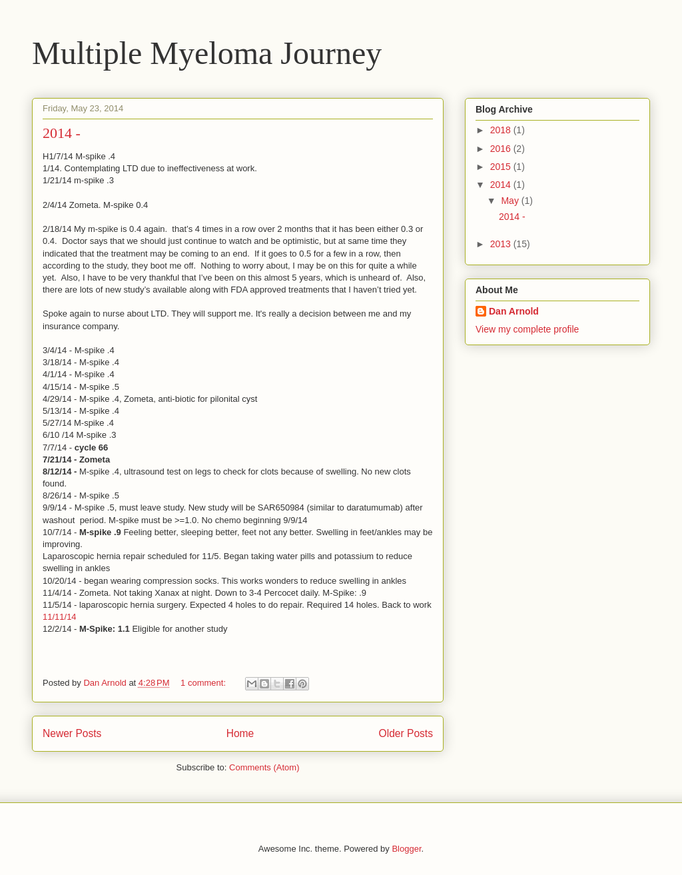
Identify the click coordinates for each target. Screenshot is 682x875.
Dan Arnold (514, 311)
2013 (501, 244)
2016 (501, 148)
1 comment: (204, 683)
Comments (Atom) (264, 767)
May (511, 200)
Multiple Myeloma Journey (207, 53)
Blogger (406, 849)
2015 (501, 166)
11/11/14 (60, 617)
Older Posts (406, 733)
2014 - (62, 133)
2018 (501, 130)
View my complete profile (527, 329)
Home (240, 733)
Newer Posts (72, 733)
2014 (501, 184)
